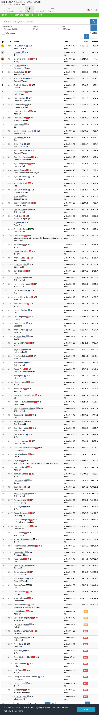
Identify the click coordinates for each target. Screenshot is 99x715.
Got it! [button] (86, 709)
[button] (90, 9)
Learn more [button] (17, 711)
